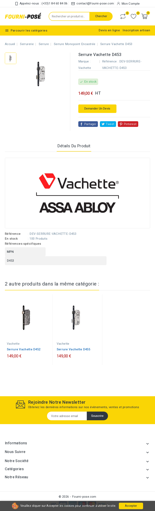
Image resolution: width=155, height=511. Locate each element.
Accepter (131, 506)
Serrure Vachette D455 (73, 349)
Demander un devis (97, 108)
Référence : (110, 61)
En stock (11, 238)
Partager (90, 124)
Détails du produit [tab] (73, 146)
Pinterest (130, 124)
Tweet (110, 124)
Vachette (84, 68)
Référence (13, 234)
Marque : (84, 61)
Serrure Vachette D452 (23, 349)
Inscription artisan (136, 30)
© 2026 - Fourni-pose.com (77, 496)
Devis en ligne (109, 30)
